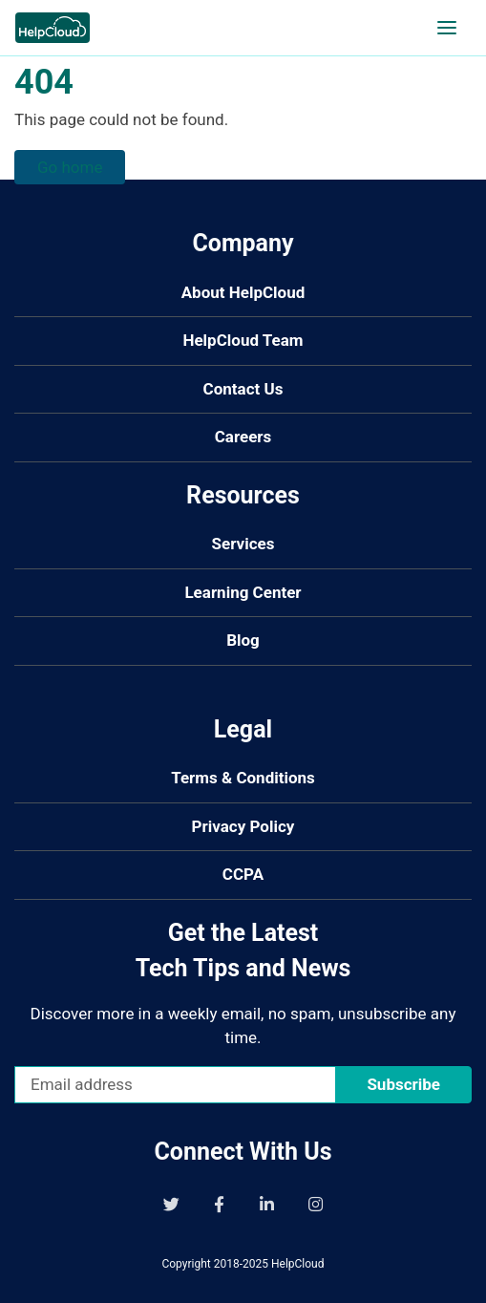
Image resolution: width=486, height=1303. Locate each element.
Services (243, 543)
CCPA (243, 874)
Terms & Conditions (243, 777)
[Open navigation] (447, 27)
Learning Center (242, 592)
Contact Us (243, 388)
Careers (243, 436)
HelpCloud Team (242, 340)
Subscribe (403, 1084)
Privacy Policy (243, 826)
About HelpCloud (243, 292)
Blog (243, 640)
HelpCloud (298, 1264)
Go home (69, 167)
